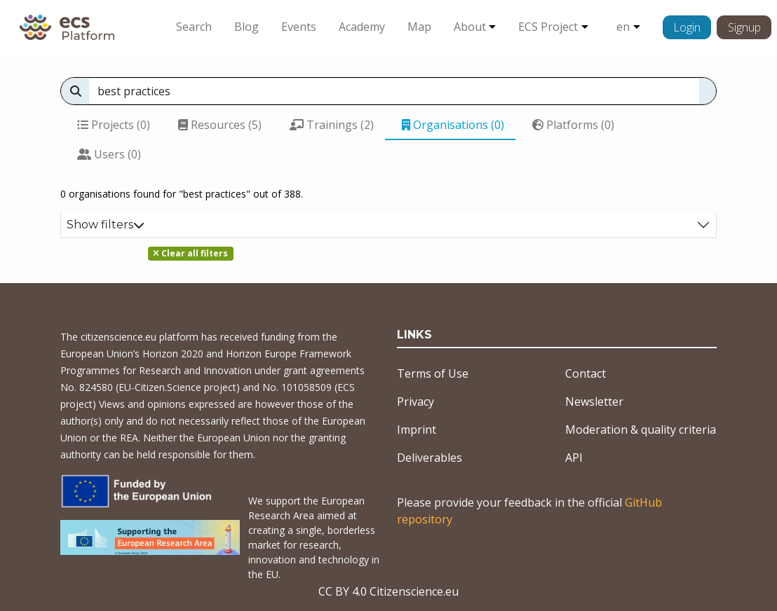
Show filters (105, 224)
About (470, 26)
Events (298, 26)
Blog (246, 26)
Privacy (415, 401)
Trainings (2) (332, 124)
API (574, 457)
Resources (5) (220, 124)
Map (419, 26)
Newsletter (594, 401)
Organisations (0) (453, 124)
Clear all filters (190, 253)
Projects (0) (113, 124)
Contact (585, 373)
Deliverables (429, 457)
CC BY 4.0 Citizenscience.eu (388, 591)
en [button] (623, 26)
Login (687, 27)
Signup (744, 27)
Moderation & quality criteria (640, 429)
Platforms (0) (573, 124)
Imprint (416, 429)
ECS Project (548, 26)
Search (194, 26)
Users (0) (109, 154)
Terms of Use (432, 373)
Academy (362, 26)
